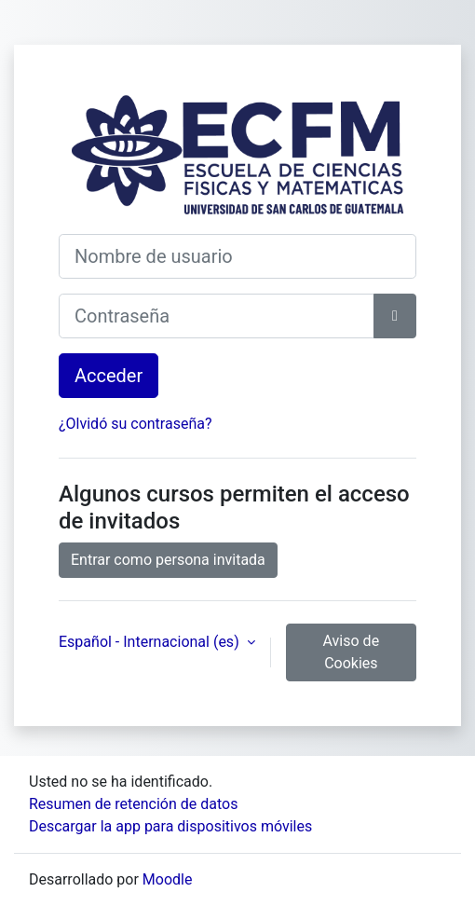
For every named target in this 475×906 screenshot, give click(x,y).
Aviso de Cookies (351, 652)
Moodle (167, 879)
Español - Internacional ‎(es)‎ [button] (151, 642)
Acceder (108, 375)
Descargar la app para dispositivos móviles (170, 826)
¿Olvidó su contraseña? (135, 423)
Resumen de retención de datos (133, 804)
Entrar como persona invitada (168, 560)
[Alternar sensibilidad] (394, 316)
